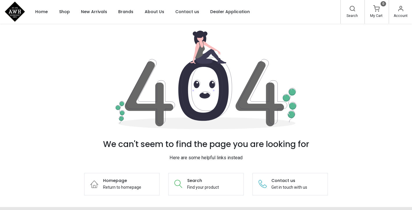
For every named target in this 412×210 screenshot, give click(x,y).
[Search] (352, 9)
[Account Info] (400, 9)
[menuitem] (41, 11)
